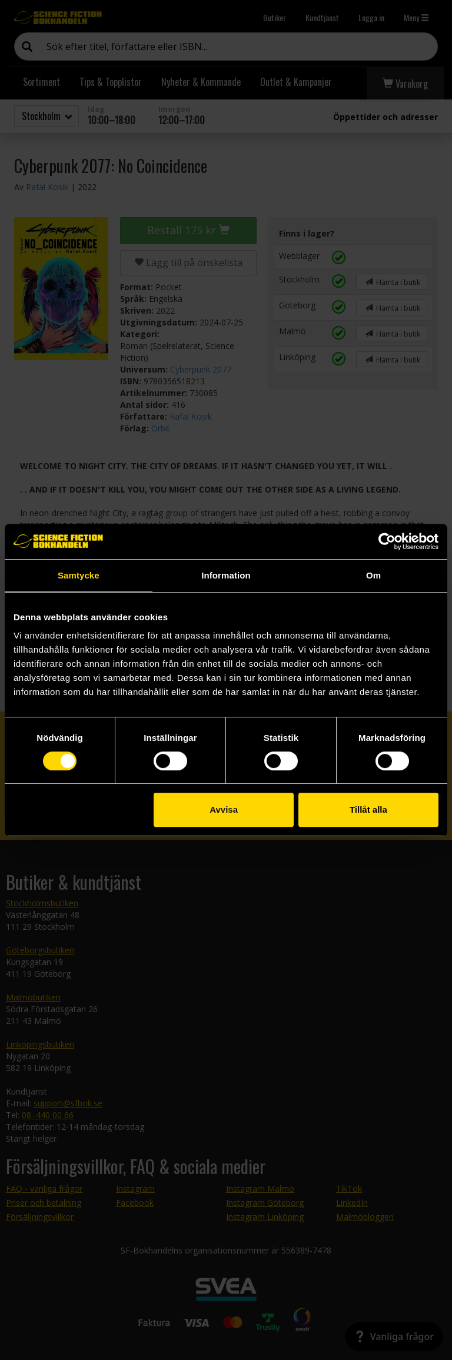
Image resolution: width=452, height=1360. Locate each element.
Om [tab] (373, 575)
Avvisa (224, 809)
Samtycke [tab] (78, 575)
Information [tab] (226, 575)
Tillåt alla (368, 809)
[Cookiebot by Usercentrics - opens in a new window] (386, 541)
